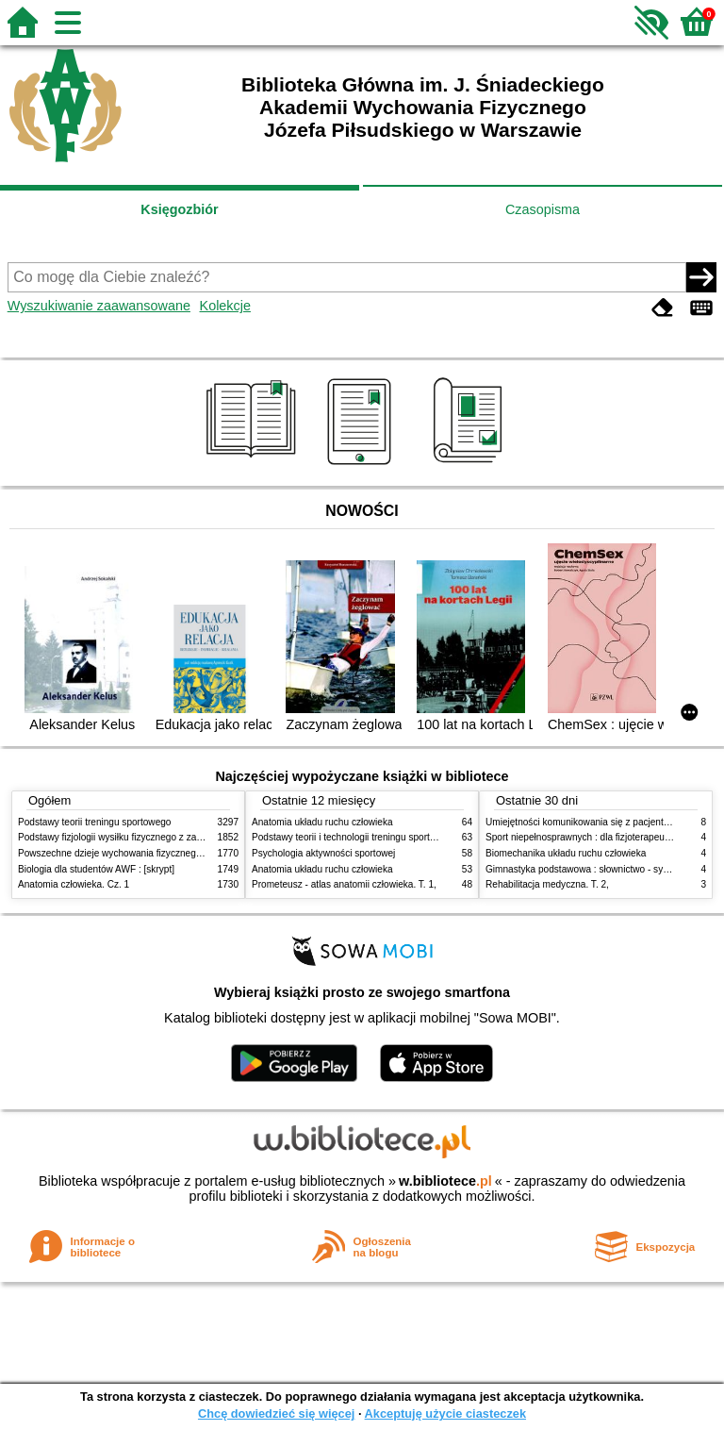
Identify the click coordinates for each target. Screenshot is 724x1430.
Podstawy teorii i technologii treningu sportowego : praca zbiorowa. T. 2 (401, 837)
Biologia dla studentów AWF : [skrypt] (96, 869)
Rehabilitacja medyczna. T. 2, (547, 884)
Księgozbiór (179, 209)
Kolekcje (225, 305)
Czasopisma (542, 209)
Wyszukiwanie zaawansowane (99, 305)
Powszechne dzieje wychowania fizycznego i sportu (126, 853)
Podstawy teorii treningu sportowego (94, 822)
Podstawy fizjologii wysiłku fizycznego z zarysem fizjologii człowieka (160, 837)
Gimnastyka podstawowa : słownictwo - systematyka (595, 869)
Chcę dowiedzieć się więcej (276, 1413)
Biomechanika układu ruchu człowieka (565, 853)
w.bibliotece (445, 1181)
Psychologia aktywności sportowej (323, 853)
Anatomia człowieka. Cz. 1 (73, 884)
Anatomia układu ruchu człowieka (322, 822)
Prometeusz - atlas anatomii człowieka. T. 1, (344, 884)
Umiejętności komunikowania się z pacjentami (582, 822)
